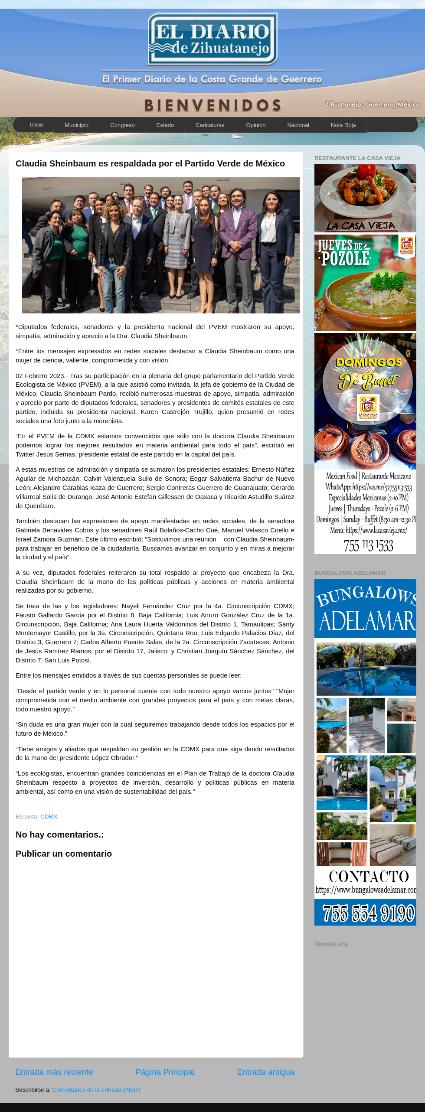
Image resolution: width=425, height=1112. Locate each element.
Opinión (256, 125)
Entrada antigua (266, 1071)
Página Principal (165, 1071)
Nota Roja (343, 125)
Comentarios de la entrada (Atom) (96, 1089)
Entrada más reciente (54, 1071)
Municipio (76, 125)
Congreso (122, 125)
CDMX (49, 816)
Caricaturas (210, 125)
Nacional (298, 125)
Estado (165, 125)
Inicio (36, 124)
